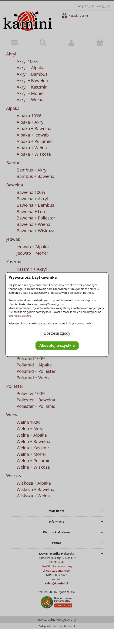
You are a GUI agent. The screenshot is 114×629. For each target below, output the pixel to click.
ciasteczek (24, 315)
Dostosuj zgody (57, 333)
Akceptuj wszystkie (57, 345)
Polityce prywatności (79, 323)
